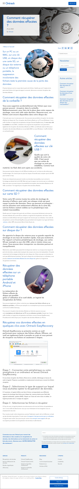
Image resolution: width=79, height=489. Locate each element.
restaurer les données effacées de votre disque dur (21, 258)
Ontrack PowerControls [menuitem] (27, 461)
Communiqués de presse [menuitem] (46, 461)
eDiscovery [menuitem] (5, 467)
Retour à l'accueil (8, 47)
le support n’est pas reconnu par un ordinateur (41, 416)
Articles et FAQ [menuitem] (43, 466)
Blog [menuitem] (41, 459)
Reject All (59, 481)
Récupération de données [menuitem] (9, 459)
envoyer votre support (39, 418)
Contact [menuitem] (60, 459)
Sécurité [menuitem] (60, 464)
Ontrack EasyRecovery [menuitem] (26, 459)
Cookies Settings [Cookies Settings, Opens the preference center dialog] (59, 477)
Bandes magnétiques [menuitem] (8, 465)
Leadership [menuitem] (60, 461)
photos (5, 222)
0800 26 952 (72, 3)
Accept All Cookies (58, 485)
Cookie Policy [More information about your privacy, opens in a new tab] (38, 478)
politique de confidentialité (68, 443)
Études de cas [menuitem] (43, 464)
